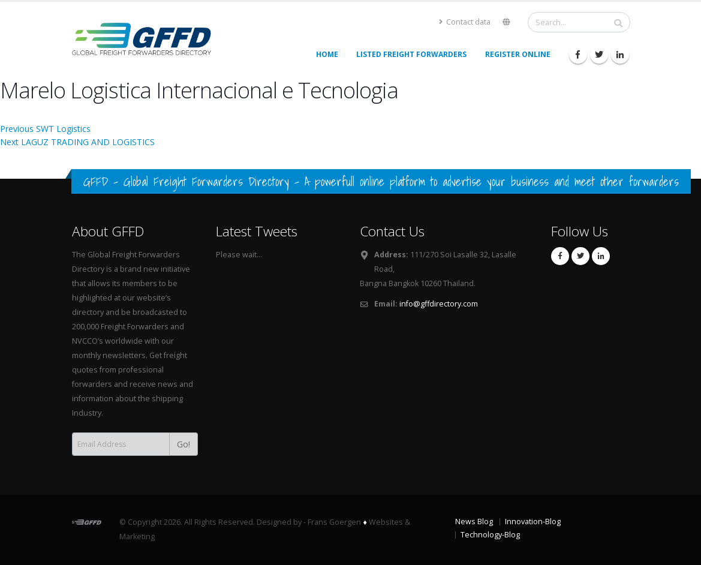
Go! (183, 444)
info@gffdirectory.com (438, 304)
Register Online (517, 54)
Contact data (465, 22)
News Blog (474, 521)
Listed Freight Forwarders (411, 54)
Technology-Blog (490, 535)
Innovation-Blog (533, 521)
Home (327, 54)
